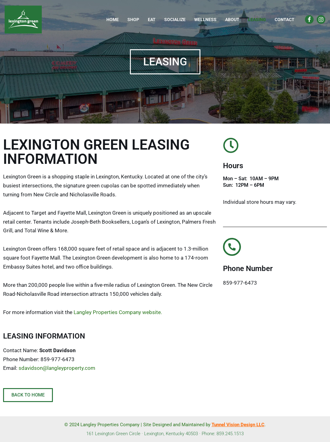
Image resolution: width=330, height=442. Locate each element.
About (232, 19)
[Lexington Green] (23, 19)
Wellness (205, 19)
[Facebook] (309, 19)
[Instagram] (321, 19)
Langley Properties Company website (117, 312)
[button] (165, 61)
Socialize (175, 19)
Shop (133, 19)
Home (112, 19)
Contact (284, 19)
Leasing (257, 19)
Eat (152, 19)
